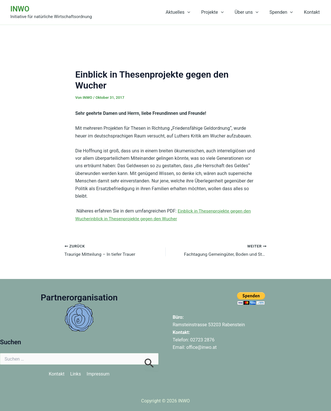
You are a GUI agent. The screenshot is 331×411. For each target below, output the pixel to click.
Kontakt (313, 12)
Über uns (251, 12)
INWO (20, 9)
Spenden (284, 12)
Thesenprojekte (125, 218)
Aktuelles (186, 12)
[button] (196, 12)
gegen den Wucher (160, 218)
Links (75, 374)
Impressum (98, 374)
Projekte (219, 12)
